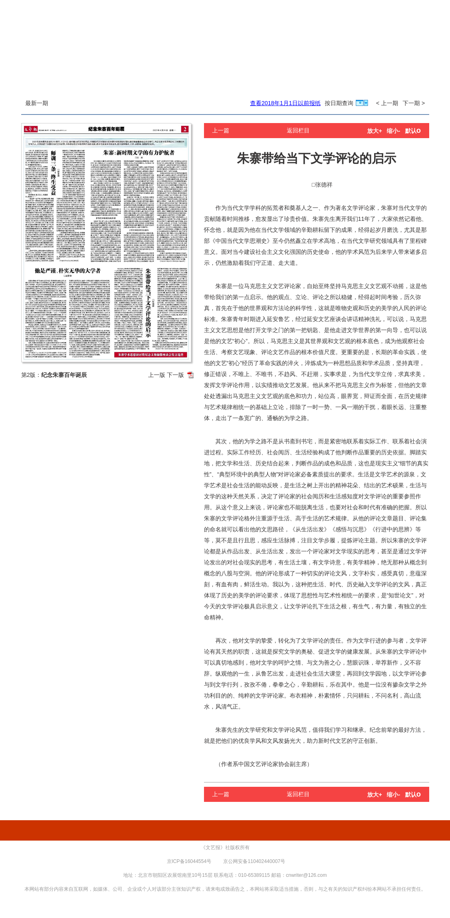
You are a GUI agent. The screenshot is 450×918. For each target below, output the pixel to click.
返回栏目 (298, 130)
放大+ (374, 131)
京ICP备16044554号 (189, 861)
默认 (413, 131)
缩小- (393, 131)
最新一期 (36, 103)
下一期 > (414, 103)
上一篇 (220, 130)
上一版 (156, 375)
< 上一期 (387, 103)
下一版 (175, 375)
